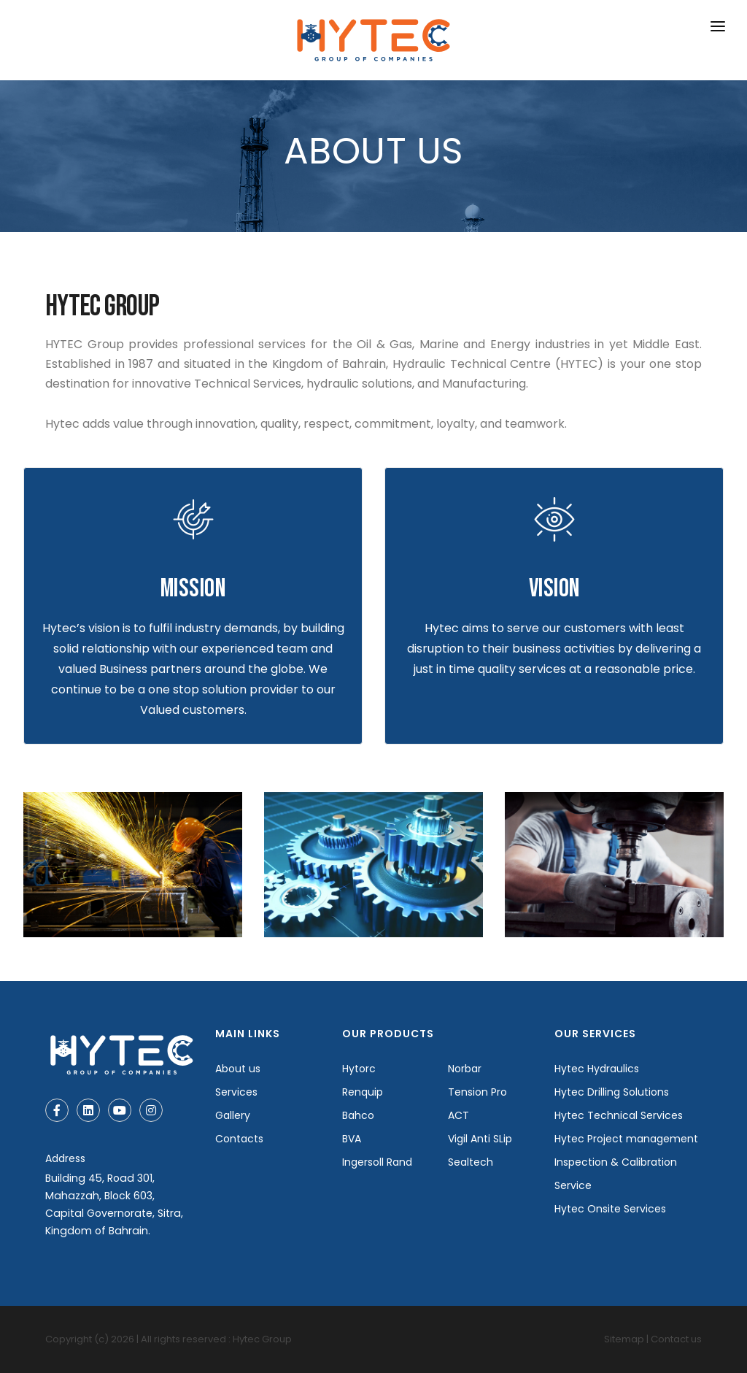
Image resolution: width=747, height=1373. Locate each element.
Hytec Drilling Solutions (611, 1092)
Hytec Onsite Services (610, 1208)
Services (236, 1092)
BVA (351, 1138)
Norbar (464, 1068)
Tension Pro (477, 1092)
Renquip (362, 1092)
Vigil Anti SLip (480, 1138)
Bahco (358, 1115)
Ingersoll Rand (377, 1162)
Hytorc (359, 1068)
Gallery (232, 1115)
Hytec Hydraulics (596, 1068)
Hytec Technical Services (618, 1115)
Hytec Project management (626, 1138)
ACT (458, 1115)
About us (237, 1068)
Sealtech (470, 1162)
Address (65, 1158)
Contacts (239, 1138)
